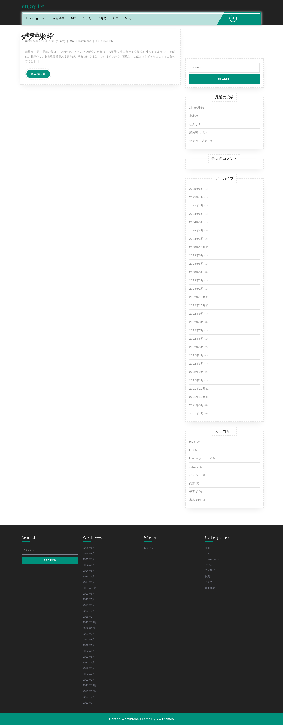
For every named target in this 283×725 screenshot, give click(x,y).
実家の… (195, 115)
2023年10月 (197, 247)
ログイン (149, 547)
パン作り (195, 474)
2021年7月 (196, 413)
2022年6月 (196, 338)
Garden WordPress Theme (129, 719)
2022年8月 (196, 321)
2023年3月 (196, 272)
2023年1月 (196, 288)
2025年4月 (196, 197)
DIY (191, 449)
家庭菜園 (195, 499)
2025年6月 (196, 188)
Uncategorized (199, 458)
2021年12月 (197, 388)
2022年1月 (196, 380)
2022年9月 (196, 313)
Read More (40, 29)
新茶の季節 (196, 107)
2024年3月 (196, 238)
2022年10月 (197, 305)
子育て (193, 491)
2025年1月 (196, 205)
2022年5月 (196, 346)
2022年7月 (196, 330)
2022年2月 (196, 371)
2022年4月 (196, 355)
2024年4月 (196, 230)
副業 (192, 483)
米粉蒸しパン (198, 132)
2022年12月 (197, 297)
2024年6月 (196, 213)
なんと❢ (195, 124)
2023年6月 (196, 255)
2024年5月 (196, 222)
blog (192, 441)
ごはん (193, 466)
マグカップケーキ (201, 140)
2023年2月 (196, 280)
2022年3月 (196, 363)
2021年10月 (197, 396)
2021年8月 (196, 405)
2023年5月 (196, 263)
